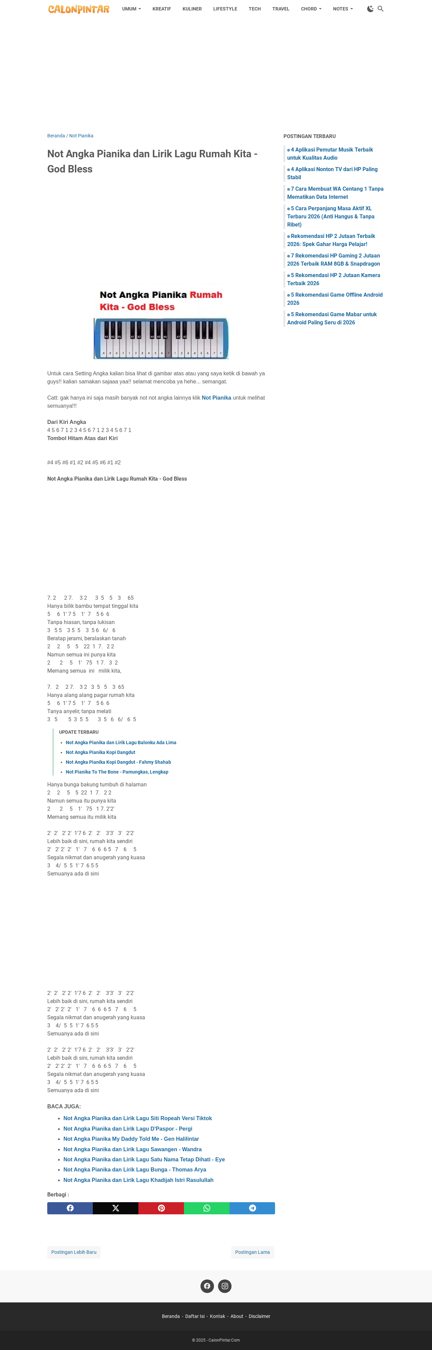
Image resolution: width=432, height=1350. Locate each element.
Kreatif (162, 8)
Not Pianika (216, 398)
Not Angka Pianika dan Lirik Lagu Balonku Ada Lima (121, 742)
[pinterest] (161, 1208)
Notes (340, 8)
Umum (129, 8)
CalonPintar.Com (224, 1340)
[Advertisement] (216, 75)
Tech (255, 8)
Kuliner (192, 8)
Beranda (171, 1316)
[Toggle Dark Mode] (371, 9)
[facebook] (70, 1208)
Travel (281, 8)
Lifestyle (225, 8)
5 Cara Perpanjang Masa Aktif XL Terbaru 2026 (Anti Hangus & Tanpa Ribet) (331, 216)
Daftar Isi (195, 1316)
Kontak (217, 1316)
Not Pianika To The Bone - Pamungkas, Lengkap (117, 772)
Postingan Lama (252, 1252)
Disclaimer (259, 1316)
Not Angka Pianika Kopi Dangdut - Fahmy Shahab (118, 762)
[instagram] (225, 1286)
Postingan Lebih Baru (74, 1252)
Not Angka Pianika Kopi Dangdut (100, 752)
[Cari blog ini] (381, 9)
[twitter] (115, 1208)
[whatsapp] (207, 1208)
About (237, 1316)
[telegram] (252, 1208)
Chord (309, 8)
